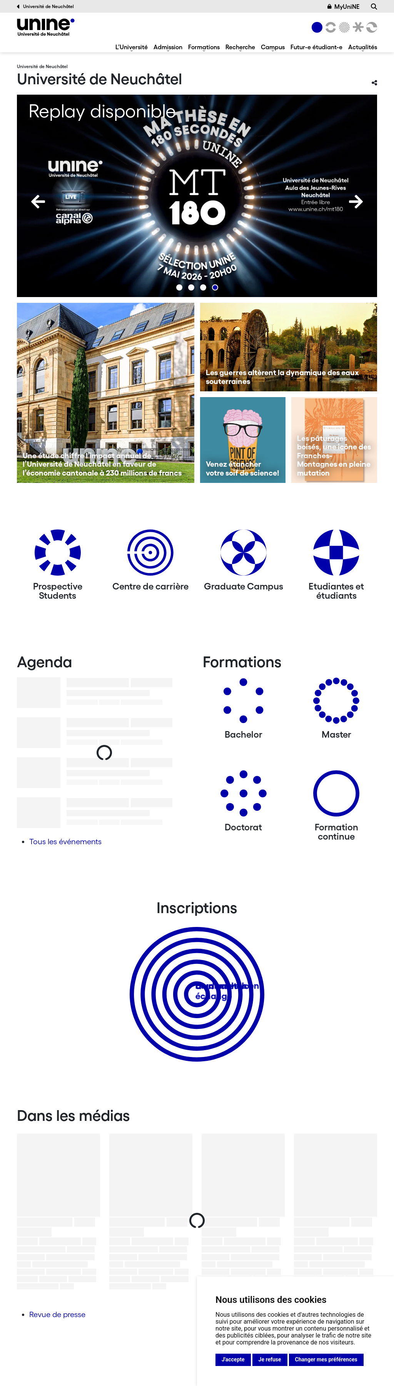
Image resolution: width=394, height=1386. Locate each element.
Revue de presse (57, 1314)
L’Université (131, 46)
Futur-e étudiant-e (316, 46)
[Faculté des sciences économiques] (370, 27)
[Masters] (336, 703)
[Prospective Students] (57, 555)
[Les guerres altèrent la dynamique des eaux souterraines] (288, 347)
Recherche (240, 46)
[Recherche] (374, 6)
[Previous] (38, 201)
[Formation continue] (336, 796)
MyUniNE (343, 6)
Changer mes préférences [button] (326, 1359)
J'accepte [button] (233, 1359)
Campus (273, 46)
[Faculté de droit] (357, 27)
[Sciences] (343, 27)
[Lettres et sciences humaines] (329, 27)
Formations (204, 46)
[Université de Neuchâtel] (46, 27)
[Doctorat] (243, 796)
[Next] (355, 201)
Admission (168, 46)
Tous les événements (65, 841)
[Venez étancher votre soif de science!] (243, 440)
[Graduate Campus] (243, 555)
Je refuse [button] (270, 1359)
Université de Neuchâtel (45, 6)
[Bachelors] (243, 703)
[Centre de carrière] (150, 555)
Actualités (362, 46)
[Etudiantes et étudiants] (336, 555)
